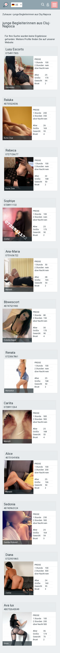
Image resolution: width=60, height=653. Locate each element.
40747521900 (11, 306)
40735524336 (11, 103)
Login (48, 4)
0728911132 (10, 204)
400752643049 (11, 609)
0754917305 (11, 53)
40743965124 (11, 508)
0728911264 (10, 407)
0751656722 (11, 255)
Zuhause (7, 14)
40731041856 (12, 457)
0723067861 (11, 356)
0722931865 (11, 558)
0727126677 (11, 154)
